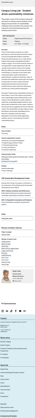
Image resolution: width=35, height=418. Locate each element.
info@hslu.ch (3, 331)
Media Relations (5, 386)
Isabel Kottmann (6, 255)
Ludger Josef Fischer (7, 251)
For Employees (4, 357)
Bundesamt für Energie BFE (9, 161)
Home (2, 393)
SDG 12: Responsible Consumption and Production (16, 200)
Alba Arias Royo (6, 244)
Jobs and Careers (5, 389)
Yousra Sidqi (5, 264)
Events (2, 383)
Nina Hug (4, 253)
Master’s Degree (5, 345)
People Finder (4, 369)
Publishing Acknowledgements (9, 411)
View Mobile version (7, 2)
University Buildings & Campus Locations (12, 372)
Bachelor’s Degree (5, 341)
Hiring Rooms (4, 396)
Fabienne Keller (5, 234)
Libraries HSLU (4, 379)
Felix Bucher (4, 246)
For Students (4, 354)
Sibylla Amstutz (5, 241)
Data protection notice (7, 407)
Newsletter (3, 404)
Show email (18, 281)
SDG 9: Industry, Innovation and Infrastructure (15, 191)
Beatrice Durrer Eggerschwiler (10, 248)
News (2, 376)
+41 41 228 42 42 (5, 330)
